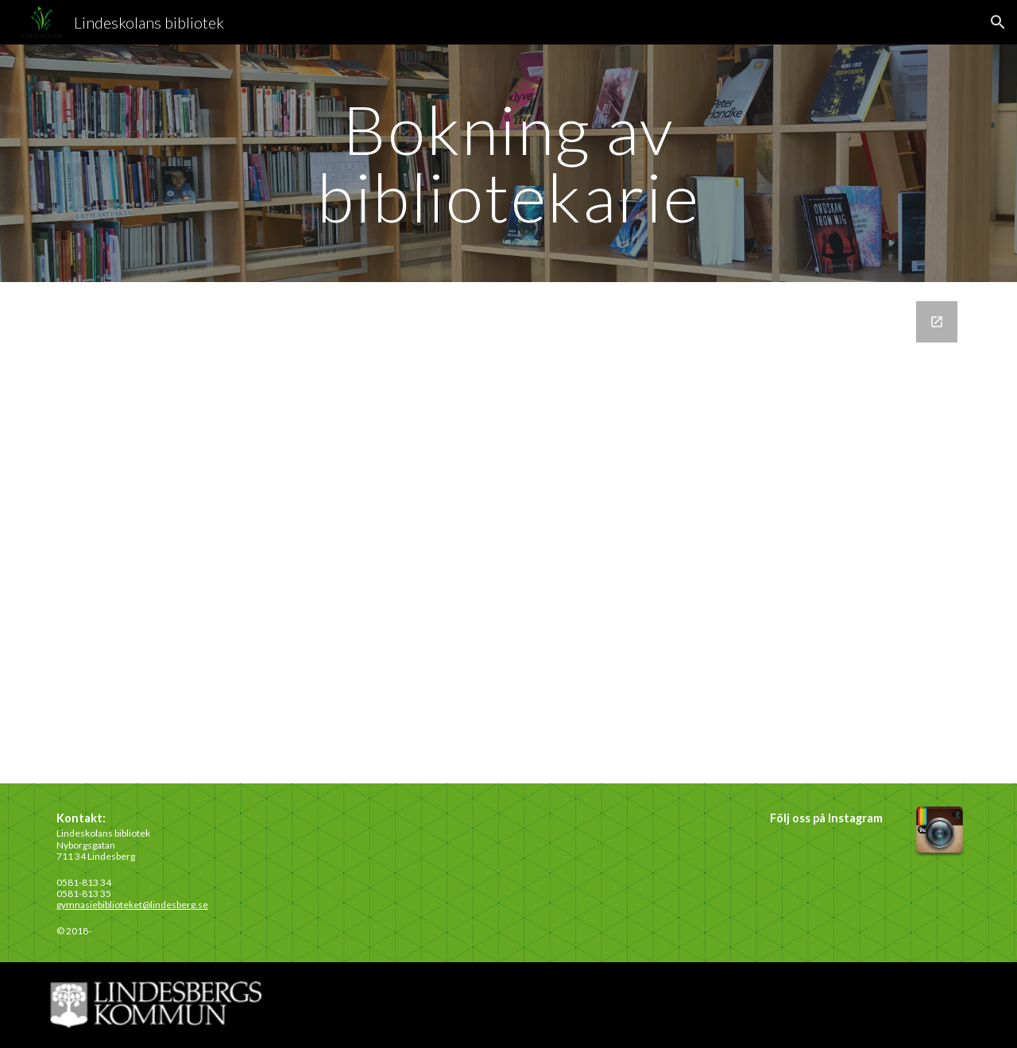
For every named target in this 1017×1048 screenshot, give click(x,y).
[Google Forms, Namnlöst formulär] (508, 532)
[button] (998, 22)
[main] (508, 163)
